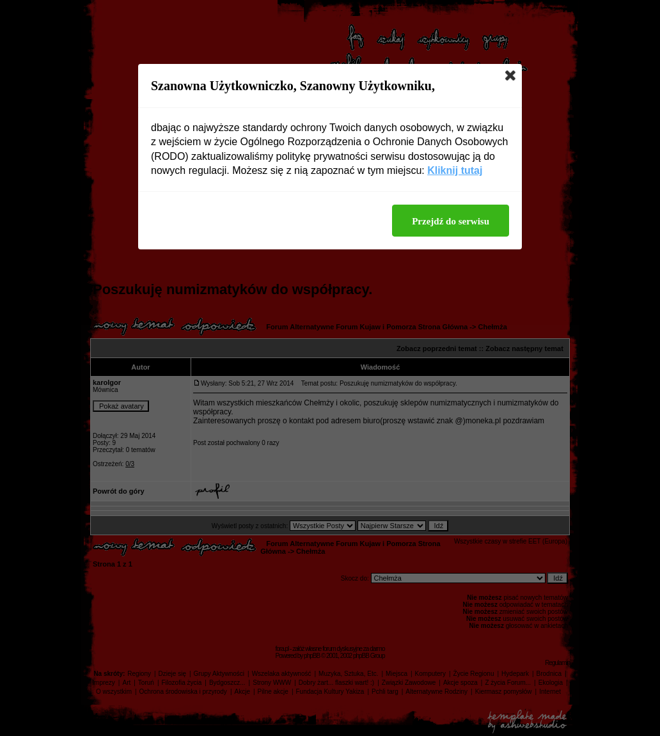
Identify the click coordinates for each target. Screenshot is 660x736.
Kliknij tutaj (454, 170)
